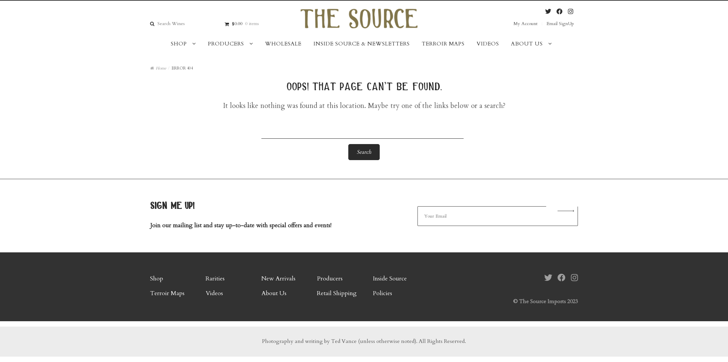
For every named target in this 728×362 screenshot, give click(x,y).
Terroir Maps (443, 43)
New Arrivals (278, 278)
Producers (226, 43)
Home (161, 68)
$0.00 (245, 23)
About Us (527, 43)
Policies (382, 293)
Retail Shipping (337, 293)
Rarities (215, 278)
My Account (525, 23)
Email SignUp (560, 23)
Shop (179, 43)
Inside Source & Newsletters (362, 43)
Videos (488, 43)
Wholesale (283, 43)
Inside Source (390, 278)
